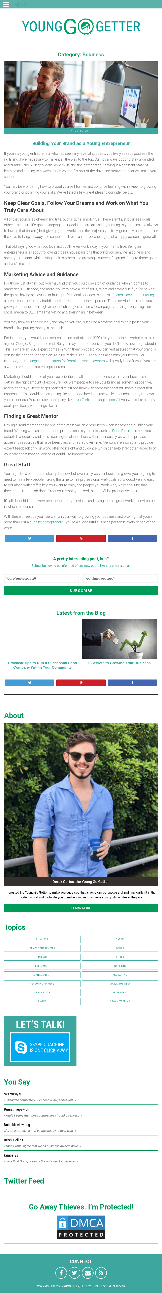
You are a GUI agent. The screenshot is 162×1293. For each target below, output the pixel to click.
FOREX (120, 957)
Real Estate (42, 992)
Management (42, 974)
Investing (120, 965)
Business (93, 55)
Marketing (120, 974)
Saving (42, 1001)
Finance (42, 957)
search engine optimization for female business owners (62, 361)
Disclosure (103, 1286)
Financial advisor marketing (133, 295)
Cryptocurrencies (42, 948)
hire (20, 479)
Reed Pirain (121, 431)
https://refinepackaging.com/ (95, 400)
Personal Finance (42, 983)
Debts (120, 948)
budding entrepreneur (46, 522)
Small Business (120, 983)
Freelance (42, 965)
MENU (20, 5)
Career (120, 939)
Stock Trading (120, 1001)
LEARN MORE (81, 908)
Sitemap (119, 1286)
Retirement (120, 992)
